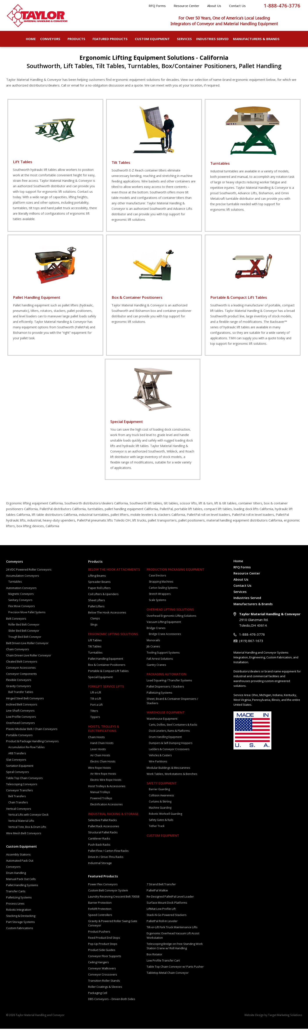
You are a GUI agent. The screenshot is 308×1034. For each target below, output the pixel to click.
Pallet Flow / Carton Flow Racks (108, 856)
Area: (247, 700)
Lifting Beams (97, 581)
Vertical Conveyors (18, 814)
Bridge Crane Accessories (165, 639)
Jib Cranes (153, 652)
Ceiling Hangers (98, 967)
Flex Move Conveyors (21, 611)
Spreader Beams (99, 587)
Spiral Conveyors (17, 777)
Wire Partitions (158, 767)
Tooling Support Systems (163, 658)
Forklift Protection (99, 914)
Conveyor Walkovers (102, 974)
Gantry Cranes (156, 670)
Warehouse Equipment (166, 718)
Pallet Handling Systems (22, 890)
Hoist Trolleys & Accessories (106, 791)
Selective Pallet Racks (102, 825)
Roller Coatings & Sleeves (105, 992)
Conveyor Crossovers (102, 980)
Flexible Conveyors (18, 685)
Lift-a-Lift (95, 698)
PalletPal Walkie (157, 896)
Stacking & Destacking (20, 921)
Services (184, 39)
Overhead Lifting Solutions (170, 615)
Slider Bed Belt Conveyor (23, 636)
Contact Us (237, 6)
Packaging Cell (97, 998)
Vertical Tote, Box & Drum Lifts (27, 832)
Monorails (153, 645)
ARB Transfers (17, 758)
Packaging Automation (166, 679)
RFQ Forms (157, 6)
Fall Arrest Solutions (160, 664)
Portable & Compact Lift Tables (108, 676)
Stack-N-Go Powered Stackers (167, 920)
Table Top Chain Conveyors (24, 783)
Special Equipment (100, 682)
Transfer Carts (15, 896)
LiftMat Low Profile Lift (161, 914)
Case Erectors (157, 581)
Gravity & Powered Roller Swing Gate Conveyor (112, 928)
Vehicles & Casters (160, 760)
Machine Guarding (160, 813)
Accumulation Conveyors (22, 581)
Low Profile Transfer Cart (163, 966)
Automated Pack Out (19, 866)
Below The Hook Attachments (114, 575)
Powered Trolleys (101, 803)
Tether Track (156, 831)
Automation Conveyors (21, 593)
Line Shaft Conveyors (20, 716)
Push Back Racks (99, 850)
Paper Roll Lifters (99, 593)
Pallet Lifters (96, 611)
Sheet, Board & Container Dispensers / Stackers (172, 706)
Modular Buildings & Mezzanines (168, 773)
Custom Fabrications (19, 933)
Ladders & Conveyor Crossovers (169, 754)
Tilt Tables (94, 652)
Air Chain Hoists (100, 760)
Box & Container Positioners (106, 670)
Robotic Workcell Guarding (165, 819)
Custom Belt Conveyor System (108, 896)
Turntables (15, 587)
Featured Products (111, 39)
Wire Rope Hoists (99, 773)
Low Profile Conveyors (21, 722)
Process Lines (15, 909)
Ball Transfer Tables (20, 697)
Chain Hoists (96, 742)
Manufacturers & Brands (257, 39)
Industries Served (212, 39)
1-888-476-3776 (282, 5)
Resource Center (186, 6)
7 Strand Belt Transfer (161, 889)
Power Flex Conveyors (103, 889)
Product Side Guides (101, 955)
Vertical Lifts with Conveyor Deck (28, 820)
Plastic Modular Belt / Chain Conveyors (31, 734)
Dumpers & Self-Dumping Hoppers (170, 748)
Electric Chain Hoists (102, 767)
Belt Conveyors (16, 624)
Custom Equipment (154, 39)
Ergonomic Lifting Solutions (113, 639)
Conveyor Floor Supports (104, 961)
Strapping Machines (161, 587)
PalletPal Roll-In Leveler (162, 926)
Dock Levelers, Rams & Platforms (169, 736)
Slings (93, 630)
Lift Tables (95, 645)
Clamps (95, 624)
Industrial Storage (100, 868)
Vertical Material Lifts (21, 826)
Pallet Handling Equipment (105, 664)
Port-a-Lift (96, 710)
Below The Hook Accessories (107, 618)
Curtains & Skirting (160, 807)
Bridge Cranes (156, 633)
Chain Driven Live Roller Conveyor (28, 661)
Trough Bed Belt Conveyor (24, 642)
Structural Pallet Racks (103, 838)
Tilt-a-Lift (95, 704)
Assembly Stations (18, 860)
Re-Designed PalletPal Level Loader (170, 902)
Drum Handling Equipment (165, 742)
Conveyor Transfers (19, 795)
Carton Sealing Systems (163, 593)
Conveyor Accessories (21, 673)
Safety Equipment (162, 788)
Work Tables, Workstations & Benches (172, 779)
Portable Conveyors (19, 740)
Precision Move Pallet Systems (26, 617)
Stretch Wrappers (160, 599)
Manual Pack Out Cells (21, 884)
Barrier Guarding (159, 794)
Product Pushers (99, 937)
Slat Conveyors (16, 765)
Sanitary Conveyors (20, 605)
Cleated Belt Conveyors (21, 667)
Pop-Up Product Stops (102, 949)
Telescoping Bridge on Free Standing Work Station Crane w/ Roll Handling (175, 951)
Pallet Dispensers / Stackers (165, 692)
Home (31, 39)
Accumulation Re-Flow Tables (26, 752)
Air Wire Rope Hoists (103, 779)
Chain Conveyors (17, 654)
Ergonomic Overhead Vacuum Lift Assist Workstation (173, 941)
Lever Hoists (98, 754)
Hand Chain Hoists (101, 748)
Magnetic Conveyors (21, 599)
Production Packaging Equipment (175, 575)
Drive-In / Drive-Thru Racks (105, 862)
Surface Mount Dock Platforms (167, 908)
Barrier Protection (100, 908)
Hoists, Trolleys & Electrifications (103, 734)
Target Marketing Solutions (285, 1020)
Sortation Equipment (19, 771)
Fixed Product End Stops (104, 943)
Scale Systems (157, 605)
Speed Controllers (100, 920)
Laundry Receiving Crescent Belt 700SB (113, 902)
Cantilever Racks (99, 844)
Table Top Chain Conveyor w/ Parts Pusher (175, 972)
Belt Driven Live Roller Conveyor (27, 648)
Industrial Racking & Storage (113, 819)
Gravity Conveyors (18, 691)
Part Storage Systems (20, 927)
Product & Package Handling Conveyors (32, 746)
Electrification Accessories (106, 809)
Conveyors (51, 39)
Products (78, 39)
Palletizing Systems (19, 903)
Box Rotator (154, 960)
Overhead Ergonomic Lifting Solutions (171, 621)
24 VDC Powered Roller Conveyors (29, 575)
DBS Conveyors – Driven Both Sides (111, 1004)
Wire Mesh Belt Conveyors (23, 838)
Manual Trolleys (100, 797)
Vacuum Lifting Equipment (164, 627)
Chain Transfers (18, 808)
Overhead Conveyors (20, 728)
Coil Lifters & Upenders (103, 599)
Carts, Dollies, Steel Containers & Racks (173, 730)
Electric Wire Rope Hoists (105, 785)
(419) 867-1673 (251, 646)
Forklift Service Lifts (106, 691)
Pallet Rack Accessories (103, 831)
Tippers (95, 722)
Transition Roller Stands (104, 986)
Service (238, 700)
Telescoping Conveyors (21, 789)
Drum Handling (16, 878)
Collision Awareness (161, 800)
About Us (214, 6)
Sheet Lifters (96, 605)
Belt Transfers (17, 801)
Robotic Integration (18, 915)
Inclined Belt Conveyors (21, 710)
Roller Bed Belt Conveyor (23, 630)
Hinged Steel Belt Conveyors (25, 703)
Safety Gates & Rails (161, 825)
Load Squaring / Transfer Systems (169, 686)
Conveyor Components (21, 679)
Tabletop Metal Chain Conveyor (168, 978)
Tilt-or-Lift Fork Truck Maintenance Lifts (172, 932)
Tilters (94, 716)
